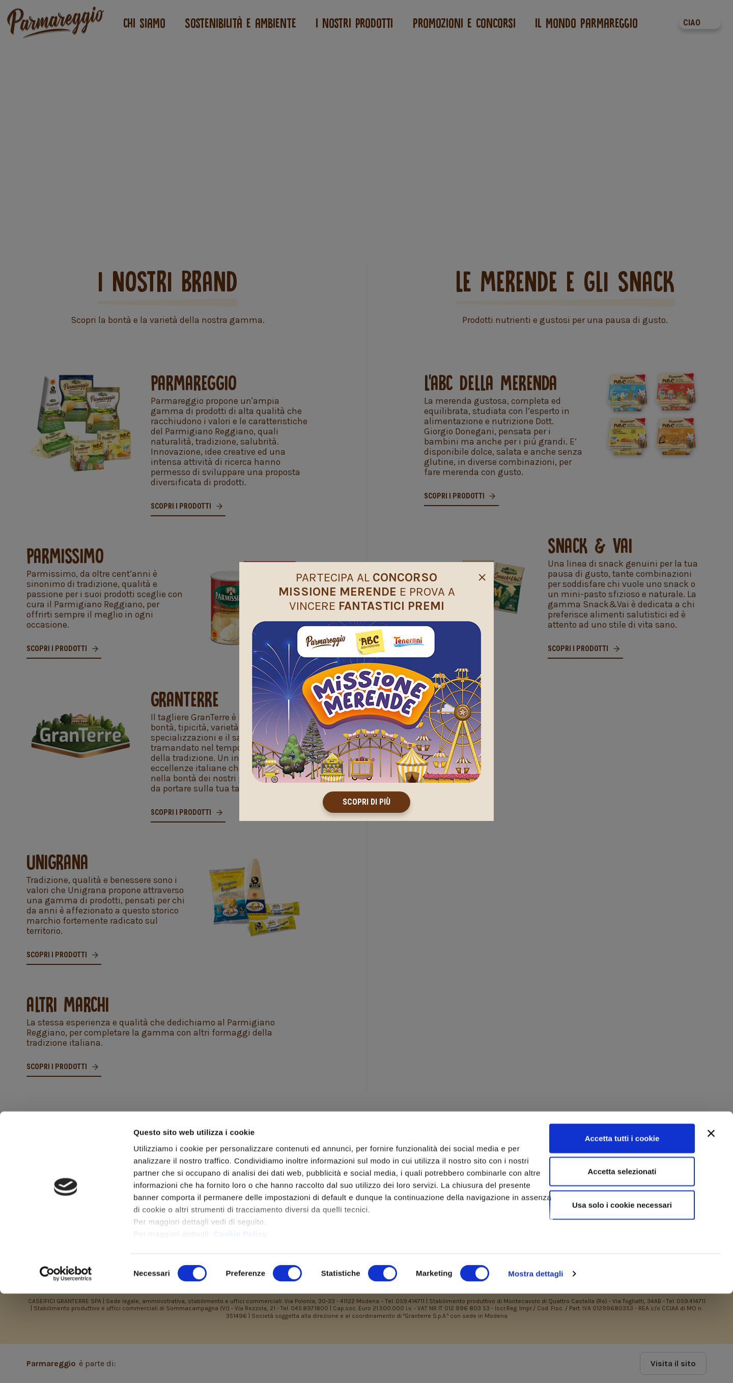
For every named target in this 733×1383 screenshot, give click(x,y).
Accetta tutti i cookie (622, 1227)
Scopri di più (366, 802)
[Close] (482, 576)
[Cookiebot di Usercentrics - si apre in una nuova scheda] (65, 1363)
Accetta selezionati (621, 1260)
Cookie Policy (240, 1323)
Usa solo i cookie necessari (622, 1294)
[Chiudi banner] (711, 1222)
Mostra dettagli (535, 1363)
